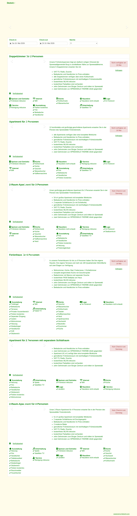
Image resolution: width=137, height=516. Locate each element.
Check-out (43, 40)
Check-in (12, 40)
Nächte (72, 40)
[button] (10, 27)
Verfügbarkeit (16, 93)
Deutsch (11, 3)
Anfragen (118, 70)
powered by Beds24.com (121, 514)
